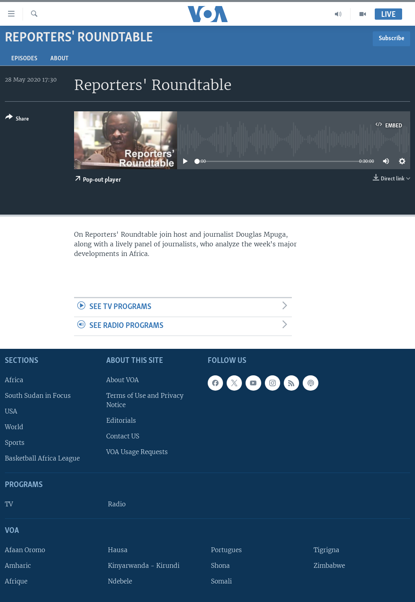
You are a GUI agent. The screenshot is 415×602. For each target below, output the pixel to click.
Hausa (118, 550)
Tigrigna (326, 550)
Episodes (24, 58)
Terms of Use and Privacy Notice (145, 400)
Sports (15, 442)
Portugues (226, 550)
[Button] (17, 119)
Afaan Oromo (25, 550)
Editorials (121, 420)
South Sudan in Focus (38, 395)
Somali (221, 581)
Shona (220, 565)
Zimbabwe (329, 565)
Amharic (18, 565)
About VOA (122, 380)
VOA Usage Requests (137, 452)
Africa (14, 380)
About (59, 58)
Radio (117, 504)
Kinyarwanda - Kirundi (144, 565)
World (14, 427)
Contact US (122, 436)
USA (11, 411)
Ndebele (120, 581)
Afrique (16, 581)
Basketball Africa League (42, 458)
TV (9, 504)
